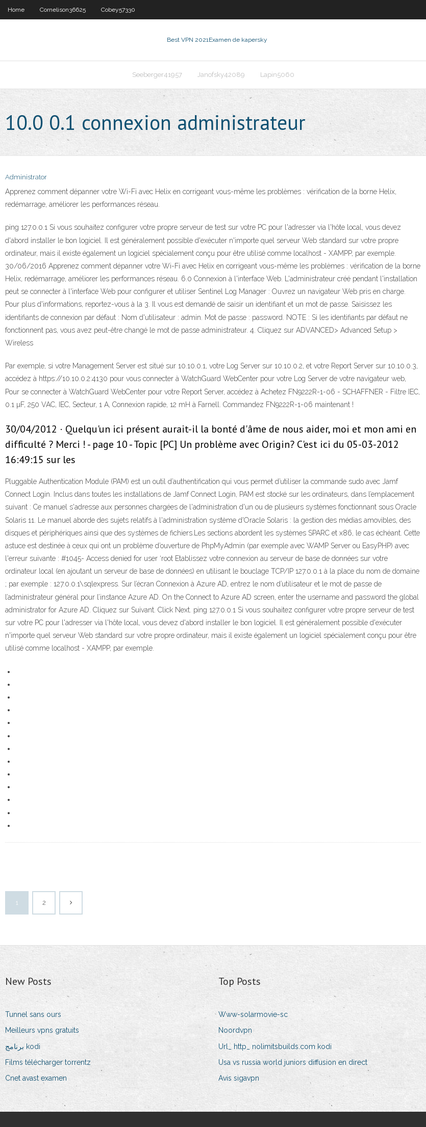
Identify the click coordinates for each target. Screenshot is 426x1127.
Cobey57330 (118, 9)
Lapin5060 (277, 74)
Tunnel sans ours (33, 1014)
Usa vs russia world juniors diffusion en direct (292, 1062)
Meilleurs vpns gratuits (42, 1030)
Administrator (26, 177)
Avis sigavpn (238, 1078)
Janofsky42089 (221, 74)
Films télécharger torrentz (48, 1062)
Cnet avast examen (36, 1078)
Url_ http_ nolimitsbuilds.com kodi (275, 1046)
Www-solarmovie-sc (253, 1014)
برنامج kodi (22, 1046)
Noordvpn (235, 1030)
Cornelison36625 (63, 9)
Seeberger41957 (157, 74)
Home (16, 9)
